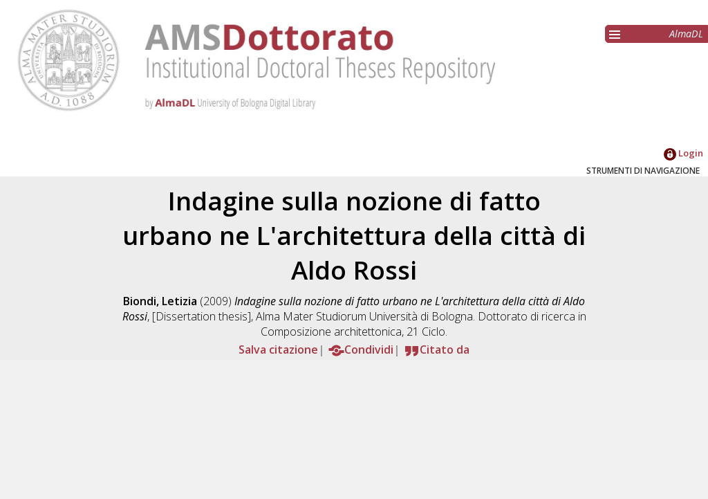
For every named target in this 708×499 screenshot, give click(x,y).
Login (683, 153)
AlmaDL (686, 33)
